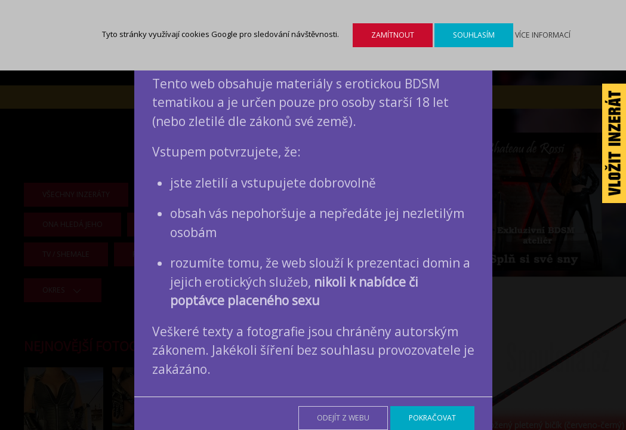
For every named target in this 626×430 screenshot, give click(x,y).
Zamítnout (392, 35)
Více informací (543, 35)
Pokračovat (432, 418)
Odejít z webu (343, 418)
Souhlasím (474, 35)
